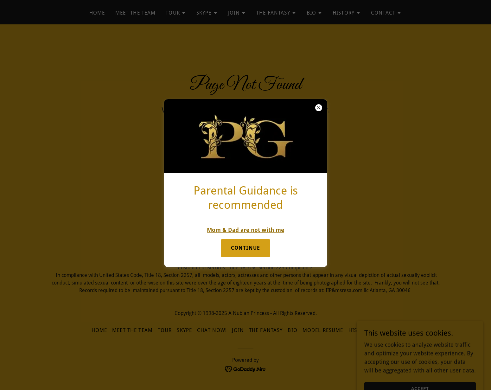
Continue (245, 248)
